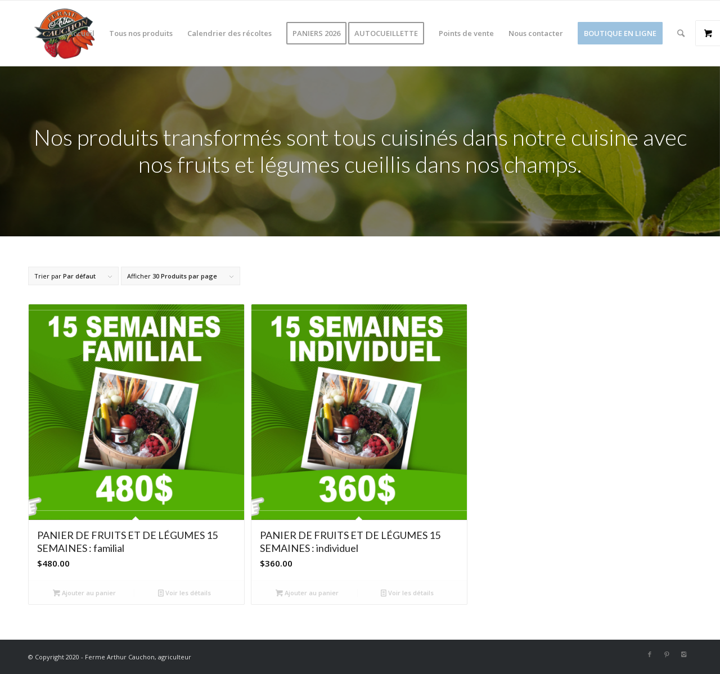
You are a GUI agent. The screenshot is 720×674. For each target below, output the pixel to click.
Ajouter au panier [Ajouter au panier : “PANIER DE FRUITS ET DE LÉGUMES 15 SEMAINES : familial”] (84, 592)
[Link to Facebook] (649, 654)
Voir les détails (184, 592)
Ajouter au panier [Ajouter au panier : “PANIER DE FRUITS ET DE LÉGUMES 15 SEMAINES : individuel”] (307, 592)
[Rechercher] (681, 33)
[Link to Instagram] (683, 654)
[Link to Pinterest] (666, 654)
